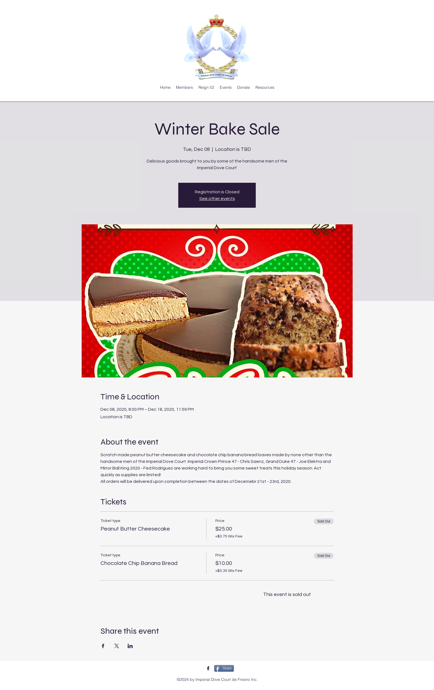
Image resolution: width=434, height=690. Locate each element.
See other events (217, 198)
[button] (184, 87)
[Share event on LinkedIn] (130, 646)
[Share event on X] (116, 646)
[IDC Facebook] (208, 668)
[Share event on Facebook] (103, 646)
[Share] (224, 668)
